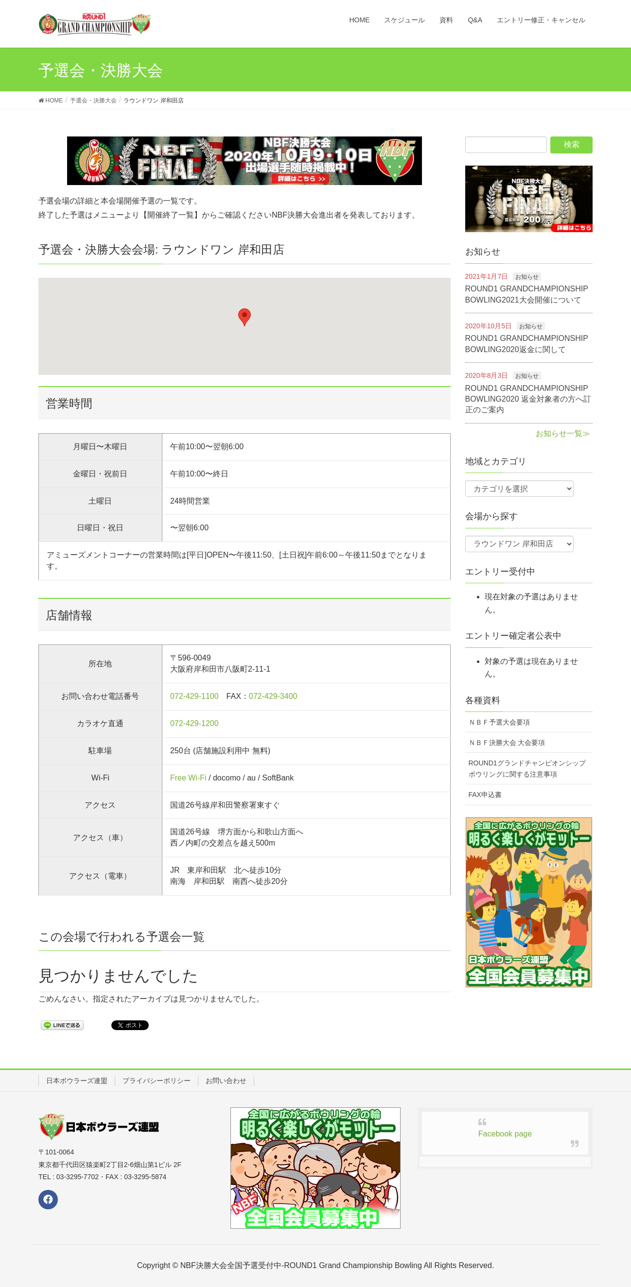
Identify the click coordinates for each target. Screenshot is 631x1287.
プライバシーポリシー (157, 1080)
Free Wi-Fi (188, 778)
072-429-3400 (273, 696)
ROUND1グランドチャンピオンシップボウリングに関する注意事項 (527, 768)
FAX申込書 (485, 794)
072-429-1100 (194, 696)
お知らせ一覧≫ (563, 433)
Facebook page (505, 1134)
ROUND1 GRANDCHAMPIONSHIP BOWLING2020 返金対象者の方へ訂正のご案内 (528, 399)
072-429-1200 (194, 723)
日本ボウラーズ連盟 (76, 1080)
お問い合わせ (226, 1080)
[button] (244, 317)
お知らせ (527, 276)
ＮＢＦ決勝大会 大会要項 (507, 742)
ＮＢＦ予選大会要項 (499, 722)
